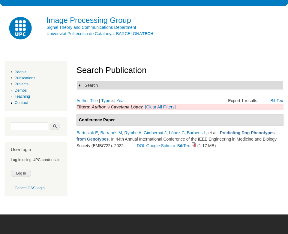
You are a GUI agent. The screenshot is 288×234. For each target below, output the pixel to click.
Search (91, 85)
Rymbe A (133, 132)
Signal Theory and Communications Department (91, 27)
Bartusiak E (87, 132)
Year (120, 100)
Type (105, 100)
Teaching (22, 96)
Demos (21, 90)
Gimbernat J (155, 132)
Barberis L (196, 132)
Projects (21, 84)
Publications (25, 78)
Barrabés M (111, 132)
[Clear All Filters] (160, 107)
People (21, 72)
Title (94, 100)
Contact (21, 102)
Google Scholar (160, 145)
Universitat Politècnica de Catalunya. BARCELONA (99, 33)
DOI (140, 145)
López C (176, 132)
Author (82, 100)
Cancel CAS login (30, 188)
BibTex (277, 100)
